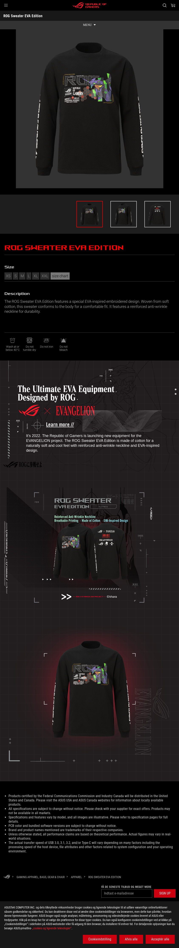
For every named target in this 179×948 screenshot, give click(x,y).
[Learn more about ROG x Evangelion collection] (55, 424)
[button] (5, 5)
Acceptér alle (160, 939)
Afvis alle (131, 939)
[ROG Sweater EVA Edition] (104, 877)
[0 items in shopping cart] (173, 5)
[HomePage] (6, 877)
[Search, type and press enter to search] (164, 5)
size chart (60, 275)
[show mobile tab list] (89, 25)
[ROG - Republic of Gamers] (90, 5)
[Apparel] (76, 877)
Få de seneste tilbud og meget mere (126, 887)
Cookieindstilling (99, 939)
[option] (89, 214)
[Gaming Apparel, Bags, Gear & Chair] (41, 877)
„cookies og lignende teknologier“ (52, 928)
